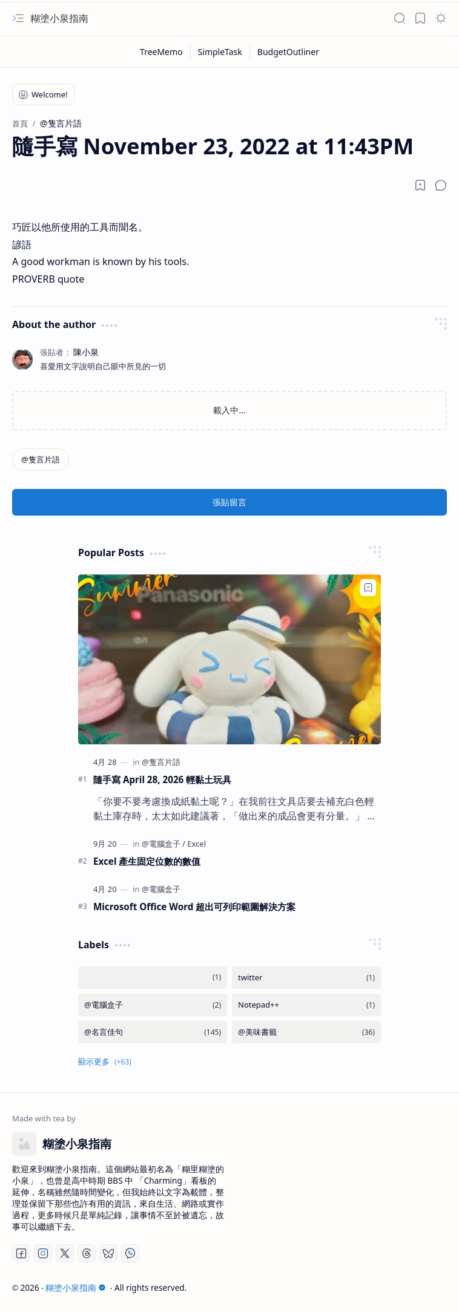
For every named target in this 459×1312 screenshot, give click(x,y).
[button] (18, 18)
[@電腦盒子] (163, 843)
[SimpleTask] (220, 52)
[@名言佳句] (152, 1032)
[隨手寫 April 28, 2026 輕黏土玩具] (229, 659)
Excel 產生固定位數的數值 (146, 861)
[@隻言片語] (40, 459)
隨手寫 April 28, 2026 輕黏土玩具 (162, 779)
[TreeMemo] (162, 52)
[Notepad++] (306, 1005)
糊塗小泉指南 (59, 18)
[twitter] (306, 977)
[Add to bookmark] (368, 587)
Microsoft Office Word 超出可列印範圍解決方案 (194, 906)
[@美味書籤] (306, 1032)
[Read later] (420, 185)
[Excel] (196, 843)
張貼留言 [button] (229, 502)
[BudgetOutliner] (288, 52)
